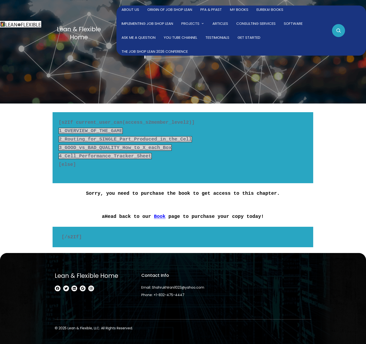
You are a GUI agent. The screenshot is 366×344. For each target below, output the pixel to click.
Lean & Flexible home (79, 33)
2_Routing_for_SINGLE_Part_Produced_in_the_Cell (125, 139)
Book (160, 216)
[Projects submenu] (203, 23)
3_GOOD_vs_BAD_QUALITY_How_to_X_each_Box (115, 147)
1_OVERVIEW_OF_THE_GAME (91, 131)
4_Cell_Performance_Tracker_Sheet (105, 156)
